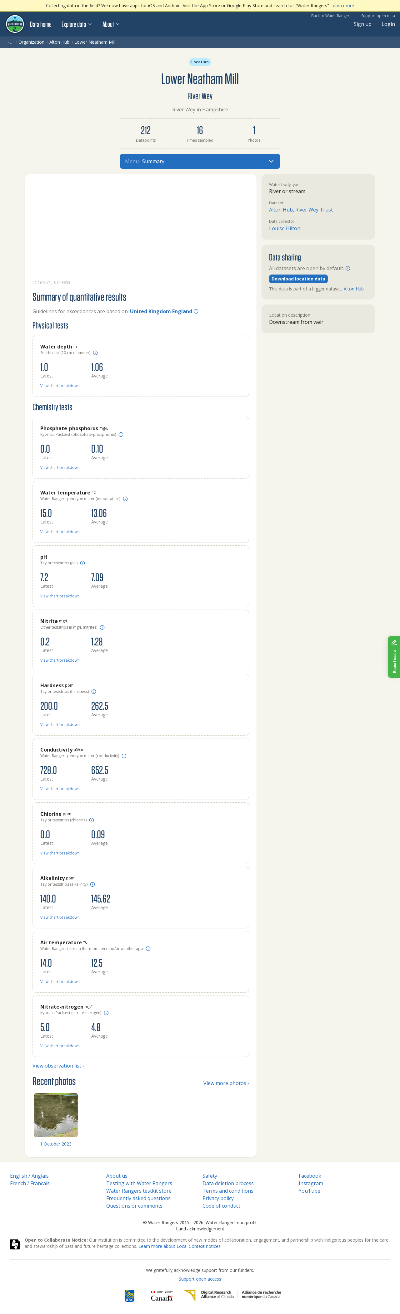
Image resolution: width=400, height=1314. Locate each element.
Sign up (363, 24)
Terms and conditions (227, 1190)
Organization (31, 42)
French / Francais (30, 1183)
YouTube (309, 1190)
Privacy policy (218, 1198)
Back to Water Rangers (331, 15)
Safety (209, 1175)
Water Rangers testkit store (139, 1190)
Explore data (77, 24)
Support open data (378, 15)
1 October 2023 (56, 1144)
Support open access (200, 1279)
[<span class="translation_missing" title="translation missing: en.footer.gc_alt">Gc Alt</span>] (162, 1296)
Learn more (342, 5)
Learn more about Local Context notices (179, 1246)
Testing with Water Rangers (139, 1183)
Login (388, 24)
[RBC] (129, 1296)
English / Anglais (29, 1175)
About (111, 24)
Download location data (298, 279)
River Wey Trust (314, 209)
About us (117, 1175)
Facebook (310, 1175)
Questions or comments (134, 1205)
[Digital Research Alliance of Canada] (232, 1296)
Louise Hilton (284, 228)
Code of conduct (221, 1205)
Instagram (311, 1183)
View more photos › (226, 1083)
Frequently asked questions (138, 1198)
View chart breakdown (60, 385)
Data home (41, 24)
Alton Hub (59, 42)
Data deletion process (228, 1183)
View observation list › (58, 1065)
